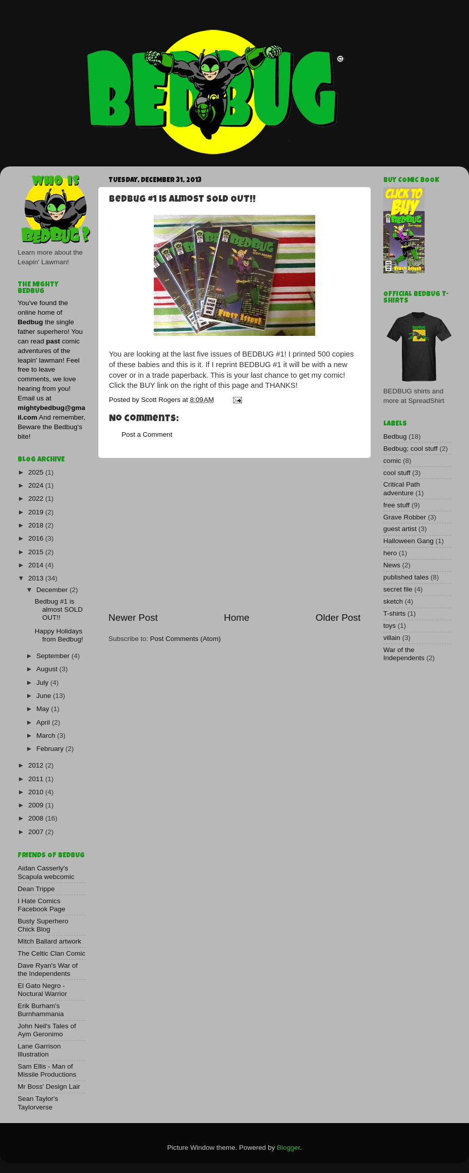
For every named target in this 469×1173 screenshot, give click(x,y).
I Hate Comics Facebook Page (42, 905)
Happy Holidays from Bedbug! (59, 635)
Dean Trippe (36, 889)
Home (236, 617)
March (46, 735)
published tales (406, 577)
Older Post (338, 617)
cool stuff (397, 473)
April (44, 722)
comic (392, 460)
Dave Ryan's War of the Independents (48, 969)
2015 (36, 552)
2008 (36, 818)
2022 (36, 498)
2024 (36, 485)
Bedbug (395, 436)
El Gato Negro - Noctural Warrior (42, 990)
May (43, 709)
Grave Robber (404, 517)
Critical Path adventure (401, 488)
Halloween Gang (408, 541)
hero (390, 553)
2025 (36, 472)
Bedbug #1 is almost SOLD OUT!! (59, 609)
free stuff (396, 505)
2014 (36, 565)
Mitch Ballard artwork (49, 941)
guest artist (400, 529)
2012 (36, 765)
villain (391, 637)
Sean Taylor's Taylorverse (38, 1102)
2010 (36, 792)
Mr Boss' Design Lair (49, 1086)
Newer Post (133, 617)
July (43, 682)
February (51, 748)
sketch (393, 601)
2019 (36, 512)
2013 (36, 578)
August (48, 669)
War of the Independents (404, 654)
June (44, 695)
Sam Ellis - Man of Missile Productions (47, 1070)
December (53, 590)
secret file (398, 589)
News (391, 565)
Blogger (288, 1147)
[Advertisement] (234, 535)
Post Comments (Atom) (185, 638)
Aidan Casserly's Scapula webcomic (46, 872)
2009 (36, 805)
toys (389, 625)
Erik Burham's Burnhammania (41, 1010)
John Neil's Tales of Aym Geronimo (47, 1030)
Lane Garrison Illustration (39, 1050)
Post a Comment (147, 434)
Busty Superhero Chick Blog (43, 925)
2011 (36, 779)
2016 (36, 538)
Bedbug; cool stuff (410, 448)
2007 (36, 832)
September (54, 656)
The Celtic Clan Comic (51, 953)
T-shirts (394, 613)
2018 (36, 525)
